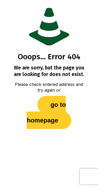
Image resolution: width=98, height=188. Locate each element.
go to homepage (46, 112)
